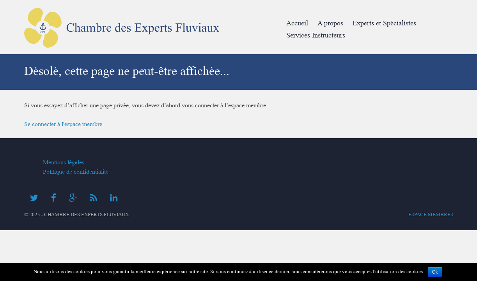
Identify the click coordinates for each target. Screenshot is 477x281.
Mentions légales (63, 162)
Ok (435, 272)
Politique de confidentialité (75, 171)
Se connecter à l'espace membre (63, 124)
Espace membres (430, 214)
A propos (330, 23)
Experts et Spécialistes (384, 23)
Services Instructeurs (315, 35)
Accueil (297, 23)
